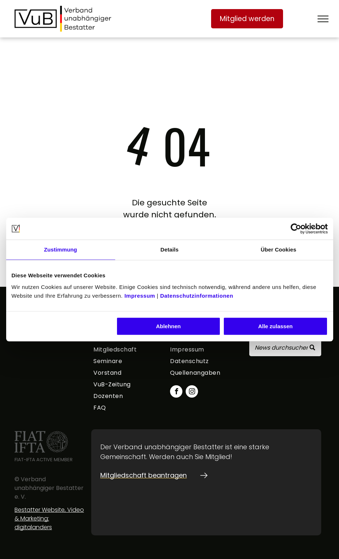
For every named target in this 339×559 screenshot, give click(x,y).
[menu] (323, 18)
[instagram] (192, 392)
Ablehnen (168, 326)
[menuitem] (129, 351)
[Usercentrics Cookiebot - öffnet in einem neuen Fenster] (296, 228)
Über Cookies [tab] (278, 249)
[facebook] (176, 392)
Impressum (139, 296)
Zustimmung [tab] (60, 249)
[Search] (285, 347)
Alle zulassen (275, 326)
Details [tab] (170, 249)
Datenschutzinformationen (196, 296)
